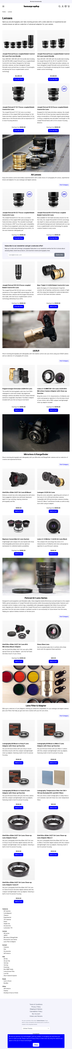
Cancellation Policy (36, 1011)
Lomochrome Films (9, 971)
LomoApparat (8, 913)
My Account (36, 1014)
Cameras (5, 909)
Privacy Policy (36, 1007)
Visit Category (64, 185)
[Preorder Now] (18, 79)
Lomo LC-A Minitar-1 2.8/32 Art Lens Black (52, 539)
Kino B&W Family (8, 969)
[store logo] (31, 6)
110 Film (6, 965)
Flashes (6, 990)
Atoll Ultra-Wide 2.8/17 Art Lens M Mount (16, 492)
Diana (5, 921)
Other (4, 986)
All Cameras (7, 911)
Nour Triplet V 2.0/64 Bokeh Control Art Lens (53, 285)
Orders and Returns (36, 1016)
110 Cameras (7, 919)
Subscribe (59, 255)
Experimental (7, 917)
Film (5, 949)
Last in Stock (7, 981)
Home (4, 11)
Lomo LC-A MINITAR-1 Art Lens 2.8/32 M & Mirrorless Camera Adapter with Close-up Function (52, 391)
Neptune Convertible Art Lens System (15, 539)
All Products (7, 953)
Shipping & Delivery (36, 1009)
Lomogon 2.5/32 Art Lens (46, 492)
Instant (4, 945)
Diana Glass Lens (43, 644)
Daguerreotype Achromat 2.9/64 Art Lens (17, 389)
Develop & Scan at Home (11, 992)
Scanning (6, 967)
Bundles (6, 983)
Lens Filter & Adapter (10, 941)
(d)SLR (5, 935)
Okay (36, 1045)
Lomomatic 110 (8, 928)
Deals (4, 979)
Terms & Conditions (36, 1004)
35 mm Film (7, 961)
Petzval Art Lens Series (10, 939)
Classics (6, 915)
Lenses (4, 931)
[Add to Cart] (53, 306)
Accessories (7, 925)
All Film (6, 959)
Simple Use (7, 923)
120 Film (6, 963)
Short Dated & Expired (10, 975)
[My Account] (63, 6)
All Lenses (6, 933)
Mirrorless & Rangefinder (11, 937)
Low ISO (6, 973)
